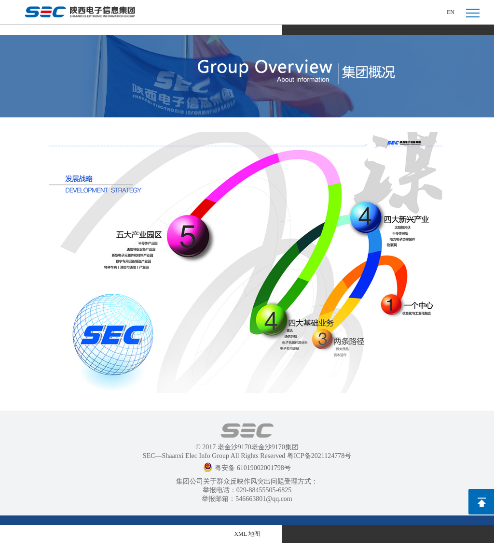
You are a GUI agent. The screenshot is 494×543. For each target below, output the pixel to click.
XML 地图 (247, 533)
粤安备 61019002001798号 (247, 468)
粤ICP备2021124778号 (319, 455)
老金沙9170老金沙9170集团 (258, 447)
